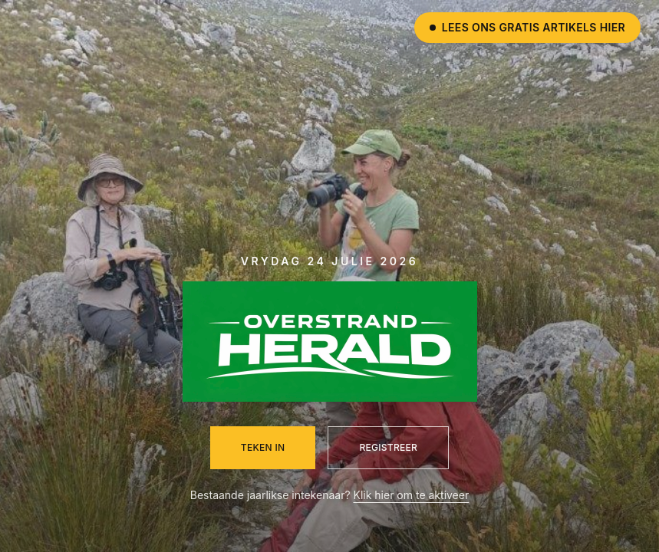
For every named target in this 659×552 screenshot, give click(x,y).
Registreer (388, 447)
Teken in (263, 447)
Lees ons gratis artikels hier (527, 27)
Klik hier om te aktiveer (412, 494)
